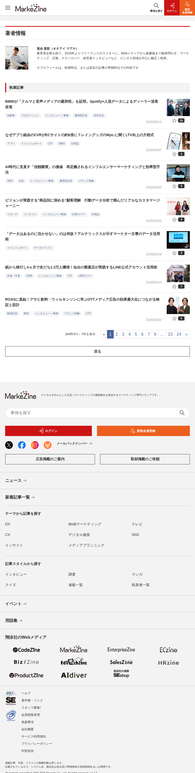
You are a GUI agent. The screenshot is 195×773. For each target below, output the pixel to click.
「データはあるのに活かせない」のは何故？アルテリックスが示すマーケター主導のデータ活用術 (82, 236)
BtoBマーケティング (84, 524)
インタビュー (16, 574)
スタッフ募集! (31, 705)
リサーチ (12, 214)
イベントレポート (31, 143)
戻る (97, 351)
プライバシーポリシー (36, 741)
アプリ (11, 143)
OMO (62, 143)
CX (7, 535)
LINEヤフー (78, 214)
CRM (29, 275)
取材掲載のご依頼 (145, 459)
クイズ (10, 585)
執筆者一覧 (141, 585)
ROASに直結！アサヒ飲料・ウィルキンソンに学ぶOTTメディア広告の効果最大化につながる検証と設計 (82, 302)
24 (179, 334)
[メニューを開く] (7, 7)
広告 (21, 180)
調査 (72, 574)
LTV (50, 143)
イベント (16, 604)
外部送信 (27, 748)
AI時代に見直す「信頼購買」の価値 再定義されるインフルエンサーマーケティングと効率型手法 (82, 169)
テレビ (137, 524)
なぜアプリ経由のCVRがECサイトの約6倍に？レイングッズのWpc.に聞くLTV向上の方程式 (79, 135)
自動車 (11, 115)
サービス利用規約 (33, 734)
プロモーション (30, 115)
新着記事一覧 (20, 497)
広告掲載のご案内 (50, 459)
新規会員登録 (142, 430)
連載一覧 (75, 585)
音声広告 (99, 115)
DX (7, 524)
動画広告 (12, 313)
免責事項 (27, 719)
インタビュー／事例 (56, 115)
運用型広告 (81, 115)
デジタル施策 (79, 535)
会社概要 (27, 726)
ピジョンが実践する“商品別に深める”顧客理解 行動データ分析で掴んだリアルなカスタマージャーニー (82, 203)
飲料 (26, 313)
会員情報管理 (30, 712)
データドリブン (43, 247)
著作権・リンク (32, 698)
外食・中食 (13, 275)
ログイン (47, 430)
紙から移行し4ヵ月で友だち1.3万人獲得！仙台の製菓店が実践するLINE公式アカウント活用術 (81, 267)
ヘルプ (26, 690)
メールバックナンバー (75, 443)
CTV (88, 313)
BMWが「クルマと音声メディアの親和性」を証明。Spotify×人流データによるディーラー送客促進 (81, 104)
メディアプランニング (86, 545)
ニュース (16, 480)
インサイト (30, 214)
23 (170, 334)
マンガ (137, 574)
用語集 (14, 620)
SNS (10, 180)
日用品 (75, 143)
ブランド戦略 (86, 180)
